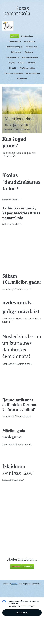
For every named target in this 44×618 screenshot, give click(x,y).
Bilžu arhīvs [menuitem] (16, 52)
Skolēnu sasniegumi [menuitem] (14, 47)
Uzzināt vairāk (21, 613)
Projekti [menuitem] (12, 63)
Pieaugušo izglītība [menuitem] (30, 57)
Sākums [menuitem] (14, 36)
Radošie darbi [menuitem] (32, 47)
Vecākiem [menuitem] (29, 52)
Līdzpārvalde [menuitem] (29, 41)
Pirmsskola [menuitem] (22, 79)
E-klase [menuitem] (21, 63)
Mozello (14, 584)
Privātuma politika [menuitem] (27, 68)
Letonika (16, 566)
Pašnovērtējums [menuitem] (33, 73)
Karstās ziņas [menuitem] (27, 36)
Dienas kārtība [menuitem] (15, 41)
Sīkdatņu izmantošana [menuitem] (13, 73)
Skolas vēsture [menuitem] (12, 57)
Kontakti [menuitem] (12, 68)
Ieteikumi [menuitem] (31, 63)
